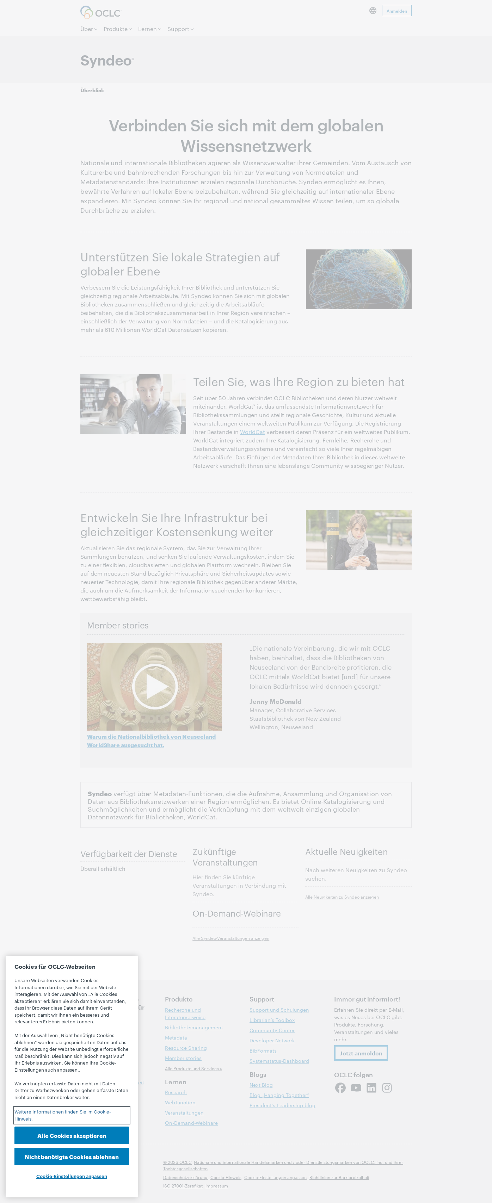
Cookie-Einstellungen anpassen (71, 1176)
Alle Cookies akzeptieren (71, 1135)
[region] (72, 1076)
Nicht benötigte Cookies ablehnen (72, 1156)
